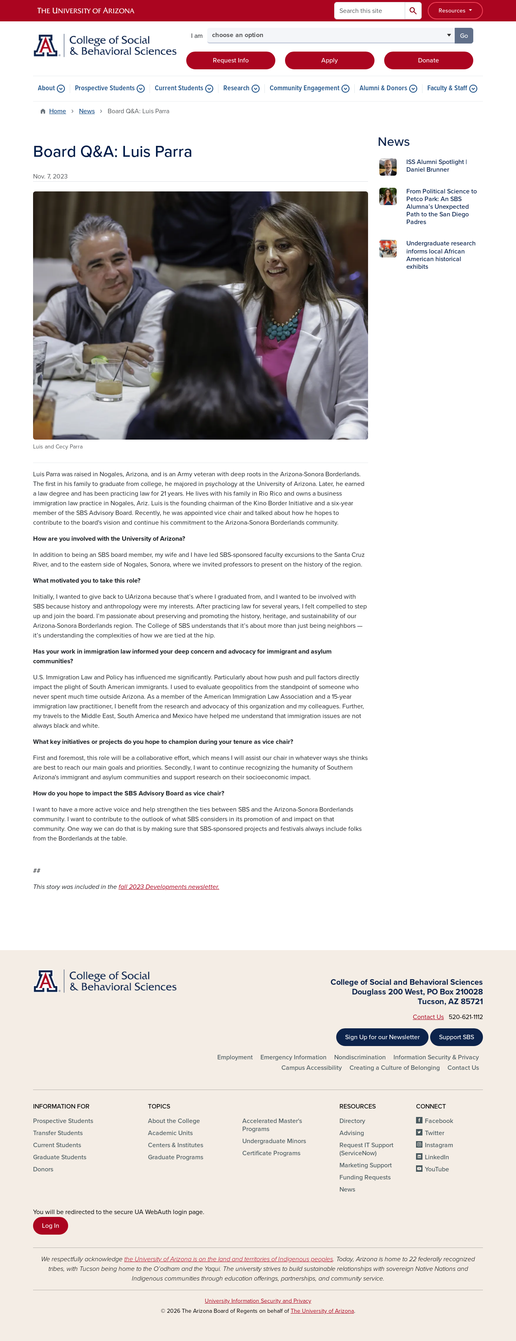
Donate (428, 60)
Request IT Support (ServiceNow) (366, 1149)
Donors (43, 1169)
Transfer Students (58, 1133)
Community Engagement (304, 88)
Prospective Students (105, 88)
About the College (174, 1121)
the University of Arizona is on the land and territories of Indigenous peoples (228, 1259)
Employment (235, 1057)
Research (236, 88)
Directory (352, 1121)
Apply (329, 60)
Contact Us (428, 1017)
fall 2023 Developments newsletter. (169, 887)
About (46, 88)
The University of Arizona (322, 1311)
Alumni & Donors (383, 88)
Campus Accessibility (311, 1068)
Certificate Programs (271, 1153)
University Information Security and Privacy (258, 1300)
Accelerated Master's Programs (272, 1125)
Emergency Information (293, 1057)
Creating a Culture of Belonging (395, 1068)
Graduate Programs (175, 1157)
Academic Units (170, 1133)
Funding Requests (365, 1177)
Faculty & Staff (447, 88)
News (87, 111)
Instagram (439, 1145)
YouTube (437, 1169)
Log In (50, 1226)
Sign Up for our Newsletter (382, 1037)
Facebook (439, 1121)
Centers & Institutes (175, 1145)
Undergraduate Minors (274, 1141)
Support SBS (456, 1037)
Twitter (434, 1133)
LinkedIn (437, 1157)
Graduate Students (59, 1157)
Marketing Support (365, 1165)
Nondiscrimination (360, 1057)
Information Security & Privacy (436, 1057)
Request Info (231, 60)
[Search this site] (369, 10)
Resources (453, 10)
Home (57, 111)
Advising (351, 1133)
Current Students (179, 88)
